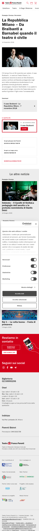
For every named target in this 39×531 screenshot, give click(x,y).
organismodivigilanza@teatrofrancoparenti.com (17, 528)
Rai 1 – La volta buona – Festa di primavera (18, 323)
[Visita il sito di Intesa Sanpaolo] (27, 477)
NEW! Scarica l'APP (9, 352)
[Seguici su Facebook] (7, 367)
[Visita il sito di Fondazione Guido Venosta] (27, 489)
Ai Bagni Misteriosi (25, 8)
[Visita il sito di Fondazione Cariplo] (9, 501)
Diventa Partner (9, 153)
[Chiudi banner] (36, 224)
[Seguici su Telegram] (15, 367)
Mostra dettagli (27, 287)
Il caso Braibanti (27, 125)
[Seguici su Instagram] (3, 367)
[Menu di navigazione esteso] (3, 3)
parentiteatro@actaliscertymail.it (11, 519)
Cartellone (6, 8)
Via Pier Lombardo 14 (9, 420)
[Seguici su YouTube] (11, 367)
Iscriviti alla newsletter (11, 347)
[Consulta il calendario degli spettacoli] (31, 3)
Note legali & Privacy (8, 523)
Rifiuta (19, 305)
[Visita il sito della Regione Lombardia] (27, 466)
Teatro (14, 8)
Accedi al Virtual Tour (11, 143)
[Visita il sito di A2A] (9, 489)
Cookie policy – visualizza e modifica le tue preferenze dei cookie (17, 524)
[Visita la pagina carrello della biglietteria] (35, 3)
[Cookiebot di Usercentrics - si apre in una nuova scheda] (23, 224)
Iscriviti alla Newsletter (12, 161)
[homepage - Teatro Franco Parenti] (14, 3)
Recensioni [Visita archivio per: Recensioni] (17, 15)
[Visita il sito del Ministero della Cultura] (9, 466)
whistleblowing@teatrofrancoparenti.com (23, 527)
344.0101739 (16, 432)
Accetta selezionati (19, 299)
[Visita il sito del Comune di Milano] (9, 477)
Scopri (24, 129)
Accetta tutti (19, 293)
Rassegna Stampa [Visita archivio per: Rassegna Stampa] (8, 15)
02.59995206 (9, 381)
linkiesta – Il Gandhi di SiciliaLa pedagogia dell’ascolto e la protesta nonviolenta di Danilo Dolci (18, 206)
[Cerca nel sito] (27, 3)
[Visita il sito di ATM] (27, 501)
